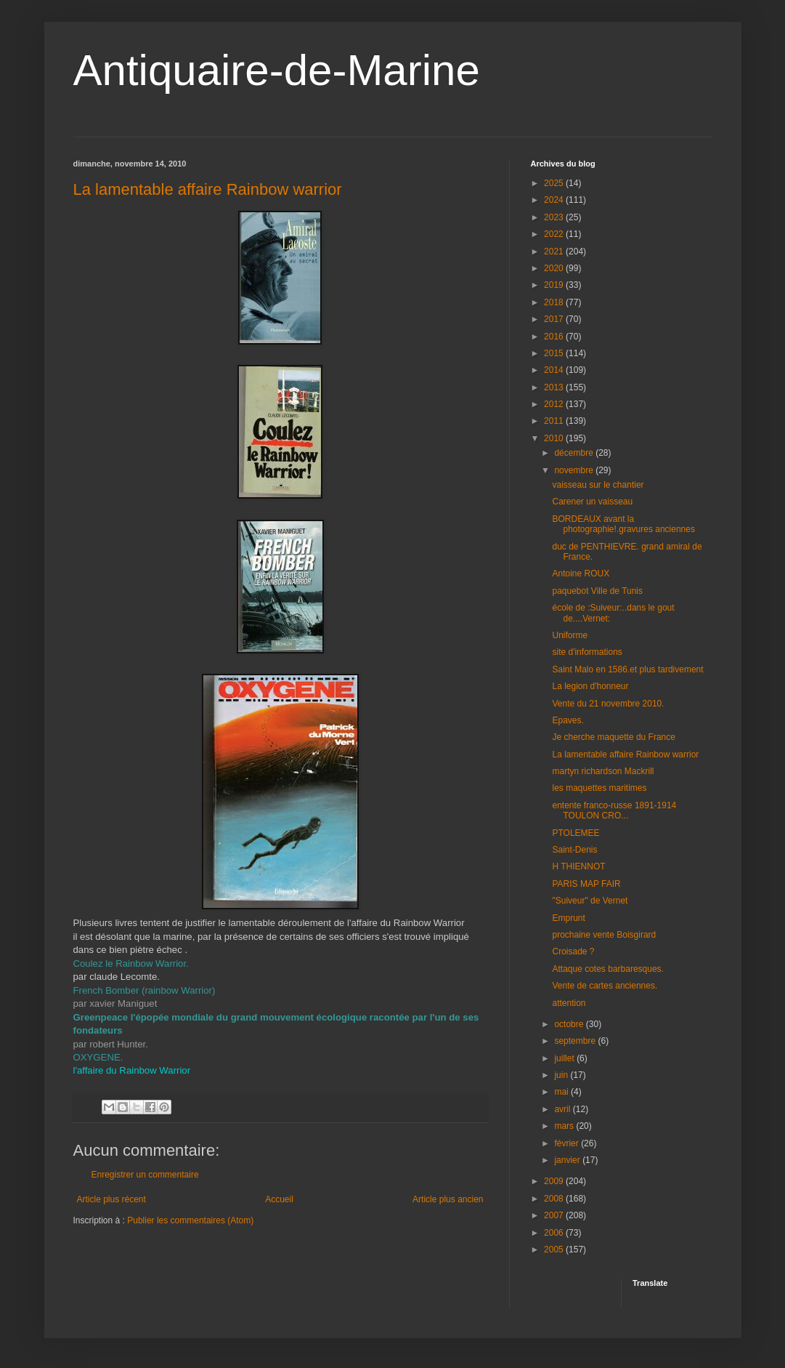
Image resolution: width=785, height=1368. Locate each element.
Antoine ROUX (580, 573)
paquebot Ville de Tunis (597, 591)
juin (562, 1075)
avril (563, 1109)
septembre (576, 1041)
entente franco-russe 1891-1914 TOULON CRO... (614, 810)
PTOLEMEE (575, 833)
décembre (574, 453)
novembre (574, 470)
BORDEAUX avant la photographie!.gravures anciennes (623, 524)
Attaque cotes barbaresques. (607, 969)
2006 (555, 1233)
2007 (555, 1215)
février (567, 1143)
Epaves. (567, 720)
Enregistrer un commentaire (145, 1175)
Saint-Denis (574, 850)
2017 (555, 319)
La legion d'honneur (590, 686)
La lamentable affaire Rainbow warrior (207, 189)
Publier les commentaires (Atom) (190, 1220)
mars (565, 1126)
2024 (555, 200)
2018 (555, 302)
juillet (565, 1058)
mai (562, 1092)
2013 (555, 387)
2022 (555, 234)
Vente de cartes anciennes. (604, 986)
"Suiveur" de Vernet (589, 901)
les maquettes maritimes (599, 788)
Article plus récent (111, 1199)
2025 (555, 183)
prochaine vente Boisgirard (604, 935)
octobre (569, 1024)
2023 (555, 217)
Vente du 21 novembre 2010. (608, 704)
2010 (555, 438)
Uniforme (569, 635)
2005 (555, 1249)
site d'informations (587, 652)
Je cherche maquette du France (613, 737)
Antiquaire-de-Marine (276, 70)
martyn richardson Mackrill (603, 771)
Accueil (279, 1199)
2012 (555, 404)
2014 (555, 370)
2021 (555, 251)
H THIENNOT (578, 866)
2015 (555, 353)
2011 (555, 421)
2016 (555, 336)
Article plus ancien (447, 1199)
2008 (555, 1199)
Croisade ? (573, 951)
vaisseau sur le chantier (597, 485)
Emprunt (568, 918)
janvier (568, 1160)
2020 (555, 268)
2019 (555, 285)
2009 (555, 1181)
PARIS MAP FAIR (586, 884)
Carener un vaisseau (592, 501)
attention (568, 1003)
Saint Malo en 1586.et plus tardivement (627, 669)
